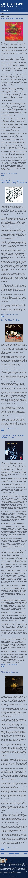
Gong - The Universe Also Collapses (13, 18)
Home (14, 853)
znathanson (10, 860)
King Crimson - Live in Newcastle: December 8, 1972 (12, 436)
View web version (14, 855)
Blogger (16, 876)
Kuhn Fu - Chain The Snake (10, 320)
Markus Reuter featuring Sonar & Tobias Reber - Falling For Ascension (14, 182)
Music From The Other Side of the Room (12, 5)
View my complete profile (5, 874)
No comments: (14, 173)
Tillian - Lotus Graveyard (9, 672)
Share (2, 175)
